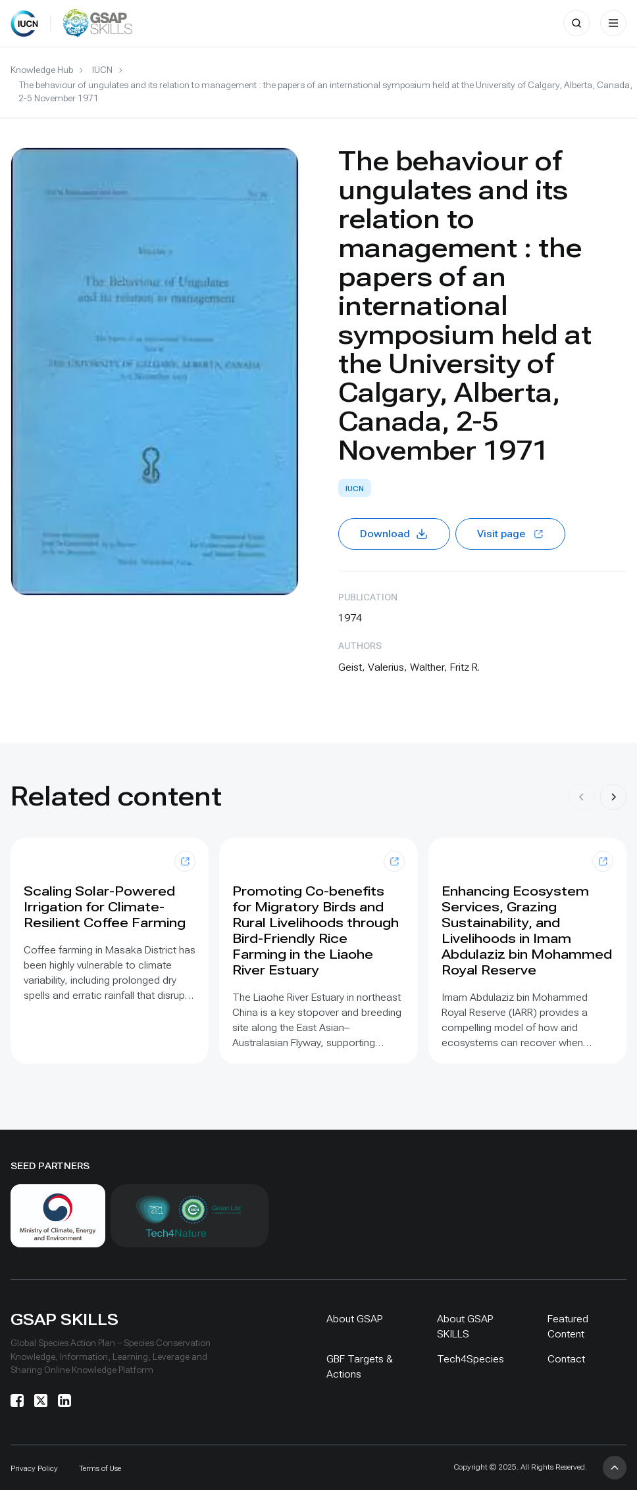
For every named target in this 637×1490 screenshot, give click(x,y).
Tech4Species (470, 1359)
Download (394, 534)
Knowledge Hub (42, 69)
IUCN (102, 69)
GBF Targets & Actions (359, 1366)
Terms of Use (100, 1468)
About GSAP (354, 1318)
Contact (566, 1359)
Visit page (510, 533)
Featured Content (568, 1326)
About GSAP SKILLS (465, 1326)
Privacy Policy (34, 1468)
